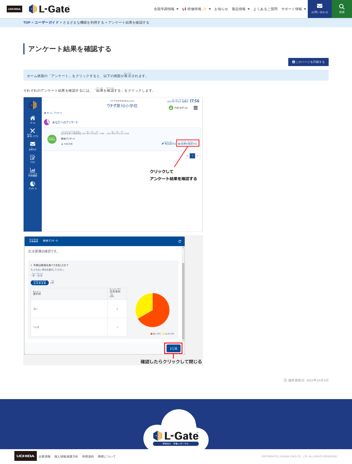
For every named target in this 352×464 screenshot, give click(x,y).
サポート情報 (291, 9)
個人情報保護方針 (66, 456)
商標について (107, 456)
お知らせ (221, 9)
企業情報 (45, 456)
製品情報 (239, 9)
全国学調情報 (164, 9)
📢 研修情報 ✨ (194, 9)
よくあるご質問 (265, 9)
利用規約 (88, 456)
